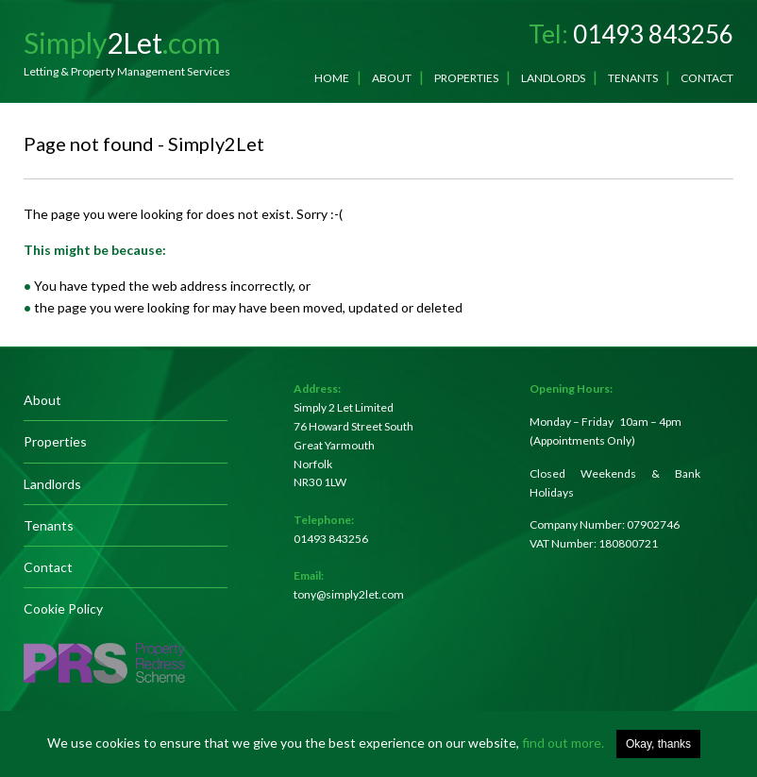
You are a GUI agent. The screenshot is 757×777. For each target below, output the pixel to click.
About (392, 78)
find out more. (563, 743)
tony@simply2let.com (349, 594)
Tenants (633, 78)
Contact (707, 78)
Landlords (553, 78)
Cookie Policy (63, 608)
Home (331, 78)
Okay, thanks (658, 744)
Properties (466, 78)
